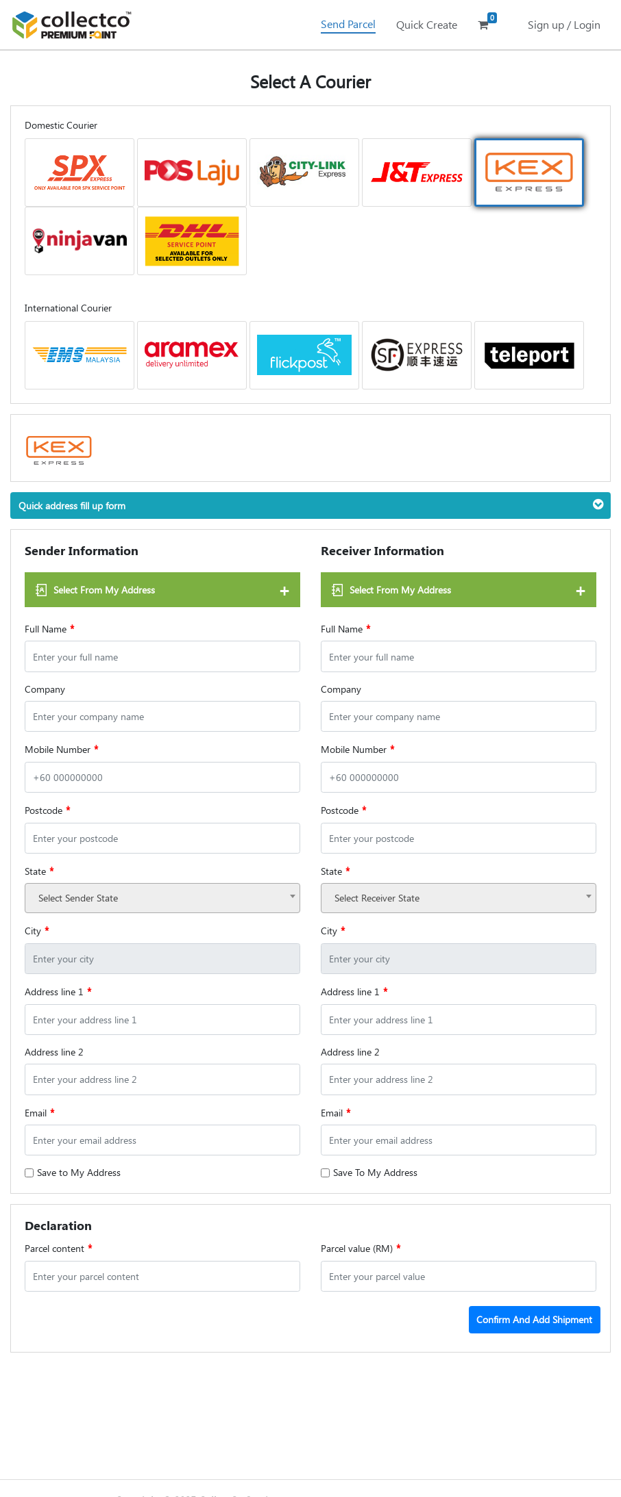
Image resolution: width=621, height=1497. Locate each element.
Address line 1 (58, 991)
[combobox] (162, 898)
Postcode (47, 810)
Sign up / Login (564, 24)
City (37, 930)
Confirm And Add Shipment (534, 1319)
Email (39, 1112)
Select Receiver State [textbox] (376, 897)
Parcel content (58, 1248)
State (39, 871)
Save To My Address (375, 1172)
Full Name (49, 628)
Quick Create (426, 24)
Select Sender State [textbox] (78, 897)
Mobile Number (61, 749)
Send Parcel (348, 23)
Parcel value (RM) (360, 1248)
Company (45, 688)
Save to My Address (79, 1172)
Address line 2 (54, 1051)
